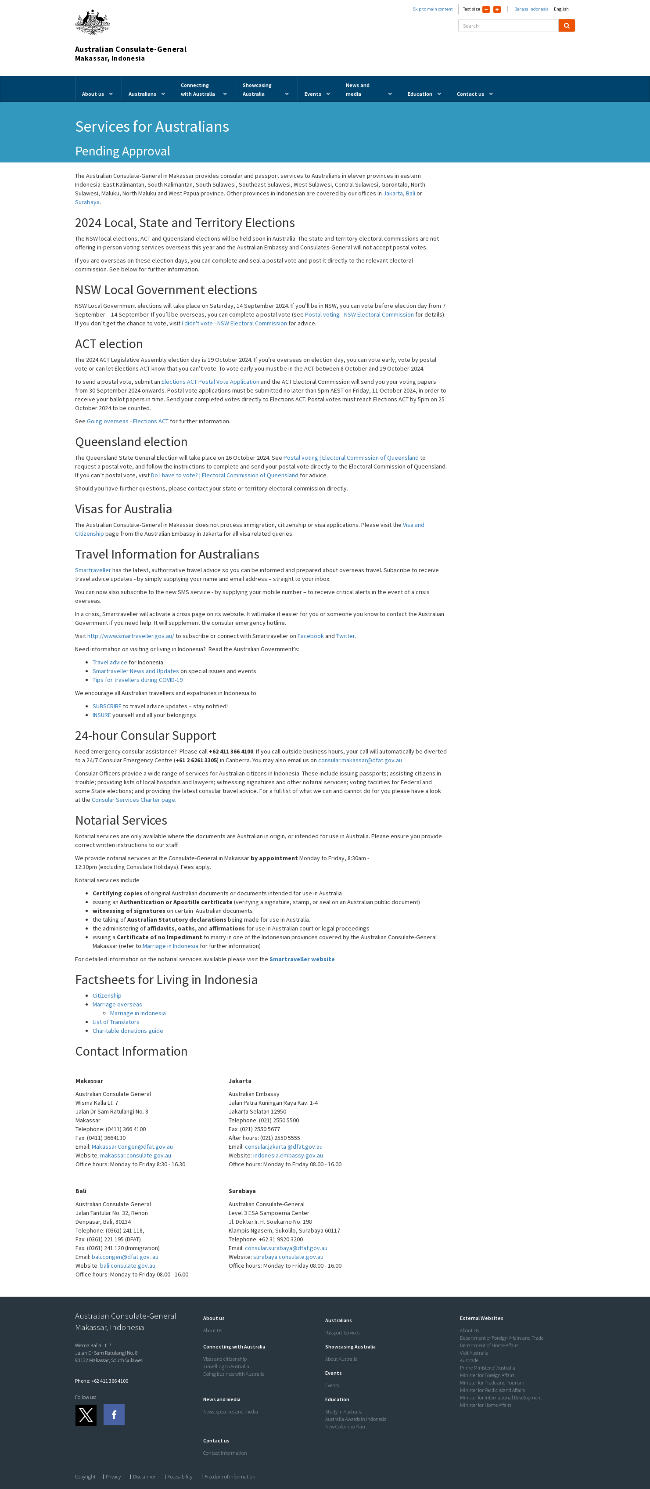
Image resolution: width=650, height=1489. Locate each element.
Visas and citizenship (225, 1359)
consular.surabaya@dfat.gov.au (286, 1248)
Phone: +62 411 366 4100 (101, 1380)
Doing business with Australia (234, 1373)
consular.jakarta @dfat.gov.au (284, 1146)
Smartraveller (93, 570)
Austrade (469, 1360)
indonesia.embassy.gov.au (287, 1155)
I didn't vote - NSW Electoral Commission (234, 323)
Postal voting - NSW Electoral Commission (359, 314)
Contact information (225, 1452)
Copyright (85, 1477)
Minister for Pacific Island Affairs (492, 1390)
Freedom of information (230, 1477)
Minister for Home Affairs (485, 1405)
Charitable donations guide (128, 1031)
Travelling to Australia (226, 1366)
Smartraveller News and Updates (136, 671)
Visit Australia (474, 1352)
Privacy (113, 1477)
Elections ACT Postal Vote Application (210, 382)
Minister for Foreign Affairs (487, 1375)
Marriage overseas (117, 1004)
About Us (212, 1330)
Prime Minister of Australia (487, 1367)
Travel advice (110, 662)
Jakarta (393, 193)
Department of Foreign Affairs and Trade (501, 1337)
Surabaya (87, 202)
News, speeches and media (230, 1411)
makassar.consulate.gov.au (135, 1155)
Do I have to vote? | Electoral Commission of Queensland (224, 475)
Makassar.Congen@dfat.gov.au (132, 1146)
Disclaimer (144, 1477)
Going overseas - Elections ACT (128, 421)
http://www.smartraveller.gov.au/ (130, 636)
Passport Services (342, 1332)
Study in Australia (344, 1411)
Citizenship (107, 995)
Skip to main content (433, 9)
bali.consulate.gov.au (127, 1265)
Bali (411, 193)
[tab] (262, 1318)
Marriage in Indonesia (171, 946)
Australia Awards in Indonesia (356, 1419)
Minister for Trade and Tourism (492, 1382)
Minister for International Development (501, 1397)
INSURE (102, 715)
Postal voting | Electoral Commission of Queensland (351, 457)
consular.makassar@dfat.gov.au (360, 760)
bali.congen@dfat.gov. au (125, 1257)
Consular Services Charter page (133, 800)
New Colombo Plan (345, 1426)
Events (332, 1385)
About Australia (341, 1359)
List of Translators (116, 1022)
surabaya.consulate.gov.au (288, 1257)
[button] (212, 1318)
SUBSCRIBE (107, 706)
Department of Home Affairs (489, 1345)
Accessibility (180, 1477)
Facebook (311, 636)
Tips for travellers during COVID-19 (138, 680)
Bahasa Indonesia (531, 9)
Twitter (345, 636)
